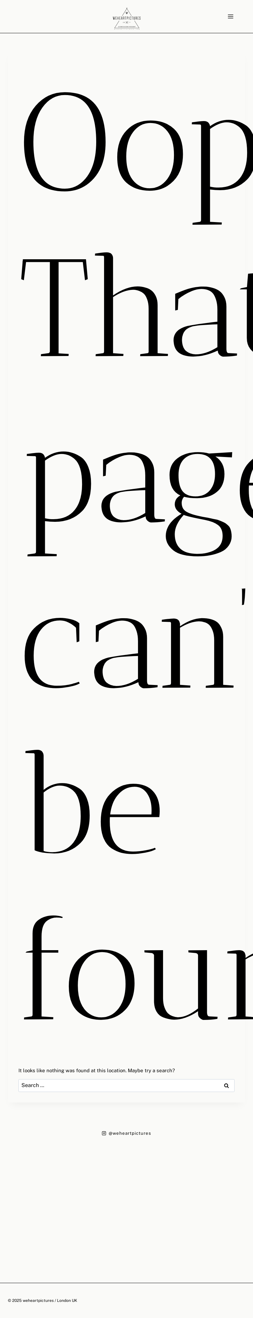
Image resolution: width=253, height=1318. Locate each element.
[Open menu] (230, 16)
